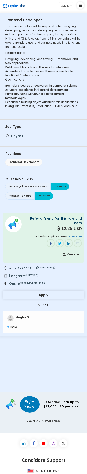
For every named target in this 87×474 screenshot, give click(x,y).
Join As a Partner (43, 421)
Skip (43, 304)
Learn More (75, 236)
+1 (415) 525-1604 (43, 470)
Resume (71, 254)
